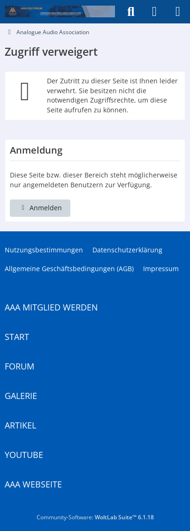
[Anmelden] (154, 11)
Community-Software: (95, 517)
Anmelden (40, 207)
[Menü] (177, 11)
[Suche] (131, 11)
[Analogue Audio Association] (60, 11)
